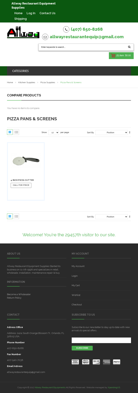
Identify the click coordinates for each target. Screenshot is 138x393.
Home (18, 13)
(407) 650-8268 (87, 29)
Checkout (77, 304)
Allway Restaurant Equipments (50, 387)
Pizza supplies (47, 82)
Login (75, 276)
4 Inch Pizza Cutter (22, 180)
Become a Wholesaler (19, 294)
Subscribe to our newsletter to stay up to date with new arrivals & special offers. (101, 329)
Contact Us (47, 13)
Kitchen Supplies (26, 82)
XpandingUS (114, 387)
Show (44, 132)
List (16, 132)
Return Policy (14, 297)
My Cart (76, 285)
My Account (78, 266)
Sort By (90, 132)
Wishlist (76, 295)
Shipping (20, 18)
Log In (31, 13)
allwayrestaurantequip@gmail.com (87, 36)
